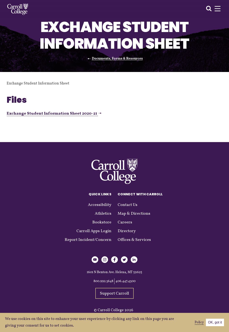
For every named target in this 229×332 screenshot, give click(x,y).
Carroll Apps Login (93, 231)
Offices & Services (134, 240)
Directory (127, 231)
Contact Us (127, 205)
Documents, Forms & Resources (117, 58)
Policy (199, 322)
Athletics (103, 214)
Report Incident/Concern (88, 240)
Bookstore (101, 222)
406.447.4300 (126, 281)
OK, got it (215, 322)
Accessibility (99, 205)
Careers (125, 222)
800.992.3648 (103, 281)
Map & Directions (134, 214)
